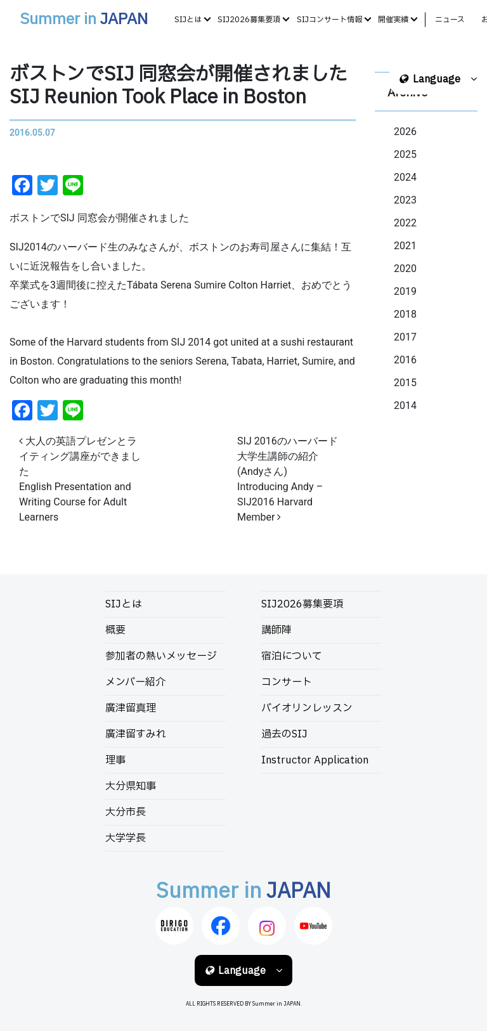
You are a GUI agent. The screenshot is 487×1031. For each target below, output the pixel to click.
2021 (405, 246)
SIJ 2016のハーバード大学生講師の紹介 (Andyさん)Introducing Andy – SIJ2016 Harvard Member (287, 479)
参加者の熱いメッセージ (161, 656)
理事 (115, 760)
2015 (405, 383)
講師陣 (276, 630)
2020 (405, 269)
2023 (405, 200)
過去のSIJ (284, 734)
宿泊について (291, 656)
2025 (405, 154)
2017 (405, 337)
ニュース (450, 19)
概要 (115, 630)
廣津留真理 (130, 708)
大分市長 (125, 812)
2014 (405, 405)
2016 (405, 360)
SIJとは (188, 19)
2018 (405, 314)
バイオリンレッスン (307, 708)
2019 (405, 291)
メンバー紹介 (135, 682)
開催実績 (393, 19)
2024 (405, 177)
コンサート (286, 682)
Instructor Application (314, 760)
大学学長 (125, 838)
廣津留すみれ (135, 734)
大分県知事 (130, 786)
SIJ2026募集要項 (249, 19)
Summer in (84, 19)
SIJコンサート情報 (329, 19)
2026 (405, 132)
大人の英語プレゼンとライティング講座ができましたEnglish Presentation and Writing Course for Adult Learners (80, 479)
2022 (405, 223)
